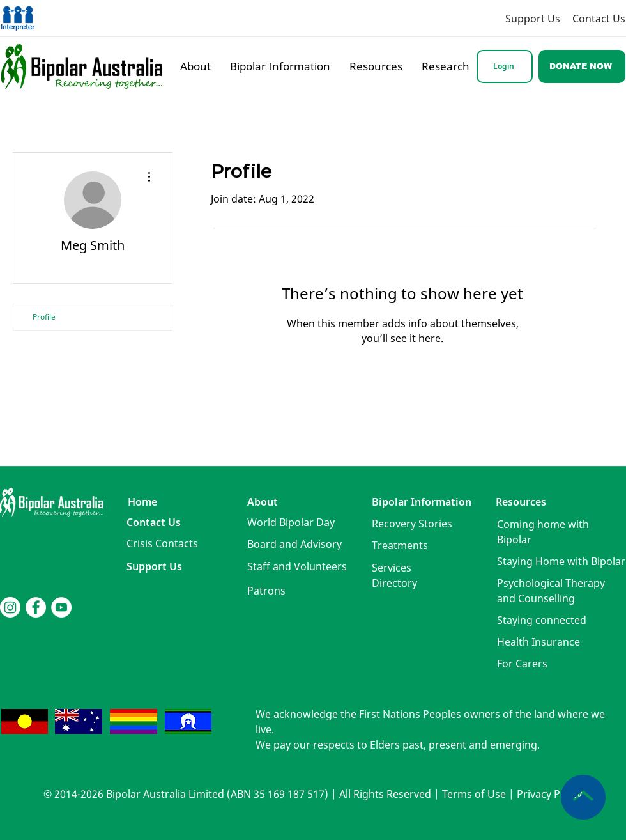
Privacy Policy (549, 794)
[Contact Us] (598, 18)
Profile (44, 316)
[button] (162, 543)
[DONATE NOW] (581, 66)
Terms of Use (474, 794)
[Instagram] (10, 607)
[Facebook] (36, 607)
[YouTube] (61, 607)
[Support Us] (510, 18)
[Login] (505, 66)
